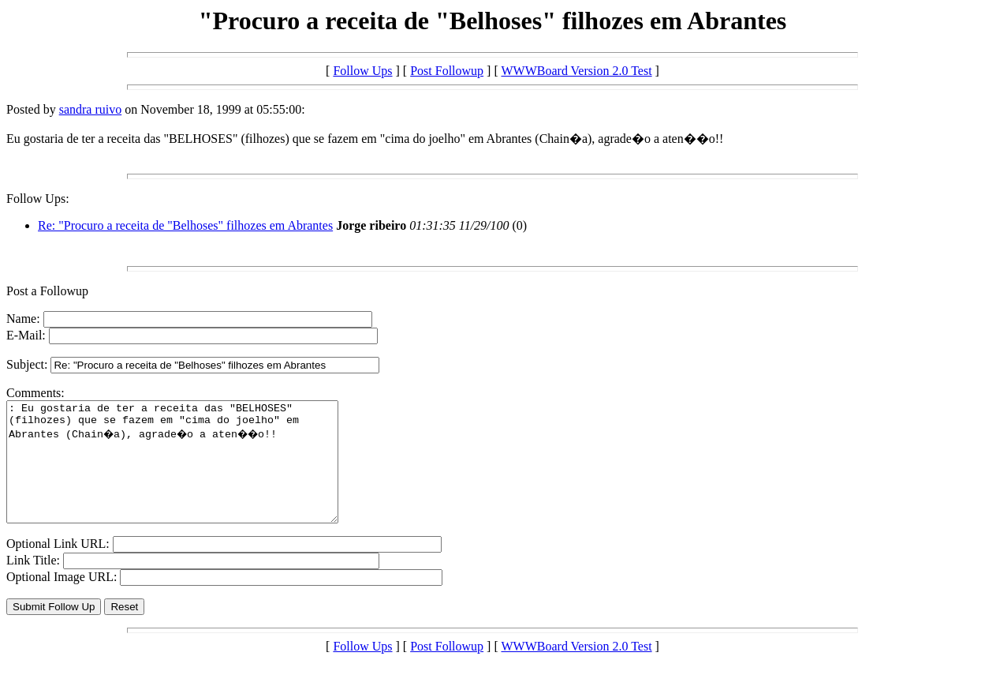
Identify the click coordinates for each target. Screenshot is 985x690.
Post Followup (446, 70)
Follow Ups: (37, 198)
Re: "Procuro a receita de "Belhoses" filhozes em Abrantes (185, 225)
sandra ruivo (90, 109)
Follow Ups (362, 70)
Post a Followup (47, 291)
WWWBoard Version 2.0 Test (576, 70)
